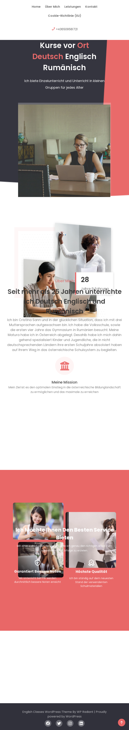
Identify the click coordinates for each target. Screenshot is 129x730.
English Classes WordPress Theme (47, 714)
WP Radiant (85, 714)
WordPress (74, 718)
